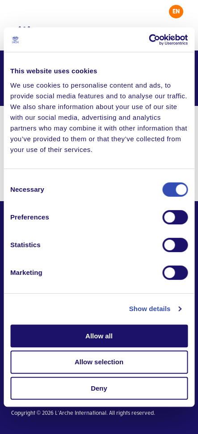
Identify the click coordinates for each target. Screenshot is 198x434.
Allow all (99, 336)
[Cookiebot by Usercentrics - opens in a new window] (149, 40)
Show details (150, 308)
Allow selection (99, 362)
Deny (99, 388)
